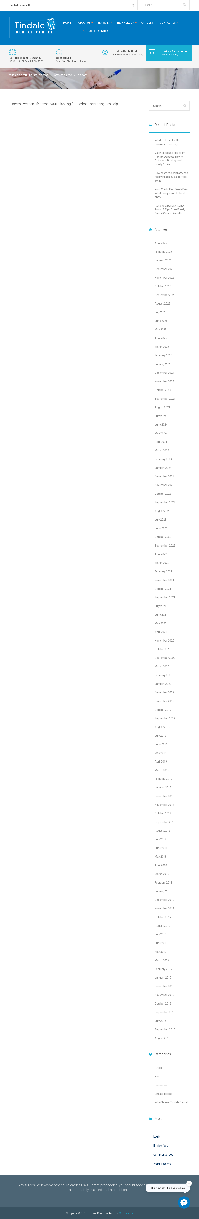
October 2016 (163, 1003)
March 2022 (162, 562)
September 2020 (165, 657)
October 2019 (163, 709)
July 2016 (160, 1020)
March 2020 (162, 666)
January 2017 (163, 977)
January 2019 (163, 787)
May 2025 (161, 329)
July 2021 (160, 606)
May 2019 (161, 752)
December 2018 (164, 796)
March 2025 (162, 346)
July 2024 (160, 415)
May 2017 (161, 951)
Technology (125, 22)
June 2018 (161, 848)
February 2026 (163, 251)
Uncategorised (163, 1093)
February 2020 (163, 675)
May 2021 (161, 623)
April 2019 (161, 761)
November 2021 (164, 580)
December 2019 (164, 692)
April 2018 (161, 865)
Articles (147, 22)
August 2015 (162, 1038)
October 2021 (163, 588)
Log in (156, 1136)
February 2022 (163, 571)
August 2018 (162, 830)
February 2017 (163, 969)
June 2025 (161, 320)
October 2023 (163, 493)
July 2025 (160, 312)
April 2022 (161, 554)
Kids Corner (72, 31)
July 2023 (160, 519)
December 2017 (164, 899)
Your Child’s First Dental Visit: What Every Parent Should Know (172, 193)
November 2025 (164, 277)
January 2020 (163, 683)
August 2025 (162, 303)
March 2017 (162, 960)
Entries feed (160, 1145)
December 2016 (164, 986)
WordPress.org (162, 1163)
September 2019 (165, 718)
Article (159, 1067)
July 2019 (160, 735)
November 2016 (164, 994)
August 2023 (162, 511)
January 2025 (163, 364)
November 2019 (164, 701)
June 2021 (161, 614)
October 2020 (163, 649)
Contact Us (168, 22)
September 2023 (165, 502)
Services (103, 22)
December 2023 (164, 476)
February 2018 (163, 882)
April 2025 (161, 338)
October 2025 (163, 286)
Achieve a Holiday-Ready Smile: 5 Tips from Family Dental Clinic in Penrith (170, 209)
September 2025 (165, 294)
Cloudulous (126, 1213)
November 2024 (164, 381)
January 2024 (163, 467)
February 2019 (163, 778)
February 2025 (163, 355)
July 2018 (160, 839)
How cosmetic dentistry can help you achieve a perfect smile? (171, 176)
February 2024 (163, 459)
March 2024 (162, 450)
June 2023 (161, 528)
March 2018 (162, 873)
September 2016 (165, 1012)
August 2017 (162, 925)
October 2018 (163, 813)
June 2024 (161, 424)
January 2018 (163, 891)
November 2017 (164, 908)
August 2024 (162, 407)
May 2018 (161, 856)
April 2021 (161, 632)
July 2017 (160, 934)
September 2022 (165, 545)
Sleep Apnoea (98, 31)
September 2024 (165, 398)
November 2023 (164, 485)
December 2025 (164, 269)
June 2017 (161, 943)
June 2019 (161, 744)
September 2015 (165, 1029)
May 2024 (161, 433)
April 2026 (161, 243)
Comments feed (163, 1154)
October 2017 (163, 917)
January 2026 (163, 260)
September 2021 (165, 597)
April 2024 (161, 441)
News (158, 1076)
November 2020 (164, 640)
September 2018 (165, 822)
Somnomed (162, 1085)
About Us (84, 22)
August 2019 (162, 727)
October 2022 (163, 536)
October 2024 (163, 390)
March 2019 (162, 770)
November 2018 (164, 804)
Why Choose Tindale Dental (171, 1102)
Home (67, 22)
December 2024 (164, 372)
